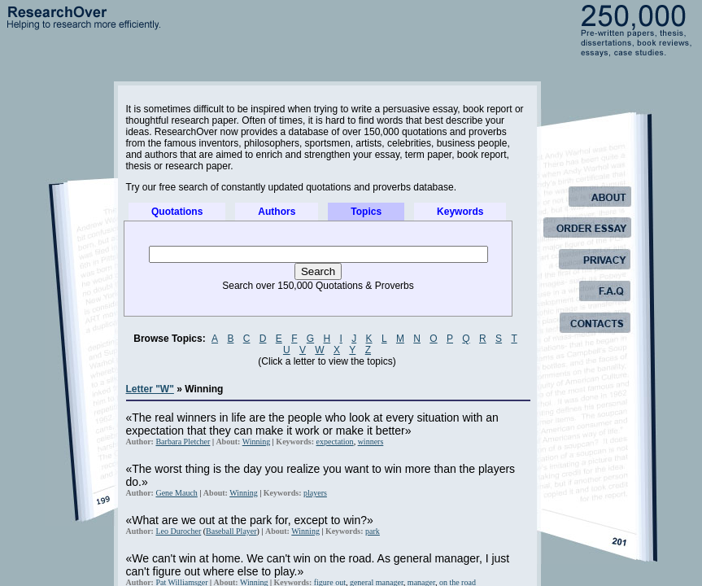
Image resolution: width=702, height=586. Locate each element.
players (315, 492)
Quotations (177, 211)
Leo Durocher (178, 531)
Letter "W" (150, 389)
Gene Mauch (176, 492)
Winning (256, 441)
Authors (276, 211)
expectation (335, 441)
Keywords (460, 211)
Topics (366, 211)
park (372, 531)
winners (371, 441)
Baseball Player (231, 531)
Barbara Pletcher (182, 441)
